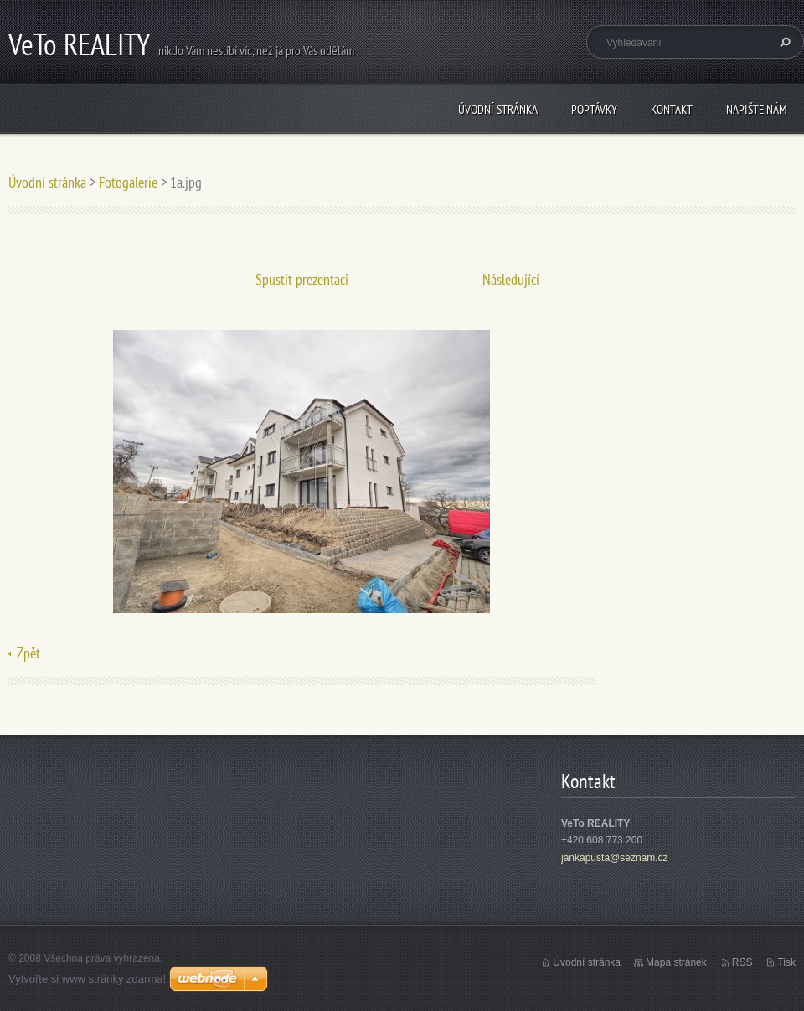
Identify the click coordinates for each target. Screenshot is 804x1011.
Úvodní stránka (498, 109)
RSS (742, 962)
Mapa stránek (676, 962)
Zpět (28, 653)
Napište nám (756, 109)
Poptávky (594, 109)
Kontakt (672, 109)
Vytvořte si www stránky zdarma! (87, 978)
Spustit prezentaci (301, 279)
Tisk (786, 962)
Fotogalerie (128, 182)
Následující (510, 279)
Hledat (783, 41)
